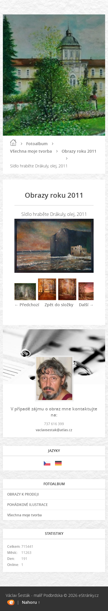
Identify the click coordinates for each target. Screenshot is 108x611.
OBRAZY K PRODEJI (23, 494)
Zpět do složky (59, 304)
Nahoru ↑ (31, 602)
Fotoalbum (37, 143)
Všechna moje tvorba (31, 151)
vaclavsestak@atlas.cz (54, 429)
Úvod (13, 142)
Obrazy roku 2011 (79, 151)
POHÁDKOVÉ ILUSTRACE (27, 504)
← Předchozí (26, 304)
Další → (86, 304)
